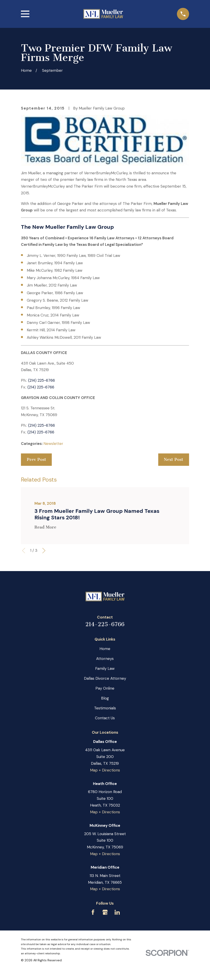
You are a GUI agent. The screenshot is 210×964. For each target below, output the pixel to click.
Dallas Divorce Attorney (105, 678)
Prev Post (36, 459)
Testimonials (105, 708)
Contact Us (105, 717)
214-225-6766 (104, 624)
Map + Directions (105, 770)
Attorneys (105, 658)
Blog (105, 698)
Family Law (105, 668)
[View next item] (44, 550)
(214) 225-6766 (41, 380)
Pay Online (104, 688)
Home (104, 648)
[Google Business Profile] (105, 912)
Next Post (173, 459)
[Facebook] (93, 912)
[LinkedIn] (117, 912)
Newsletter (53, 443)
